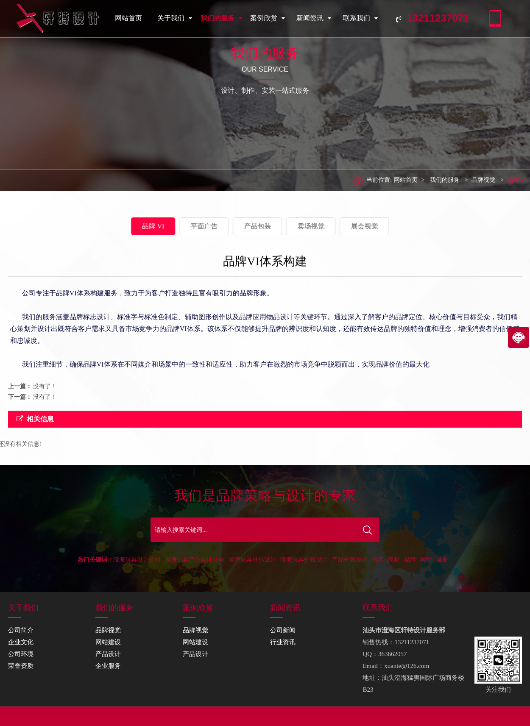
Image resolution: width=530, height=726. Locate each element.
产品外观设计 (350, 559)
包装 (378, 559)
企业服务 (108, 665)
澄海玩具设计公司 (137, 559)
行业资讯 (283, 642)
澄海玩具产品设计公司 (194, 559)
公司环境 (20, 654)
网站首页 (128, 18)
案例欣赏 (267, 18)
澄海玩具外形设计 (252, 559)
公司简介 (20, 630)
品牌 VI (503, 180)
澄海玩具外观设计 (304, 559)
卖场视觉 (270, 226)
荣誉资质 (20, 665)
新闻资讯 (313, 18)
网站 (426, 559)
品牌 (410, 559)
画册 (442, 559)
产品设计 (108, 654)
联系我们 (360, 18)
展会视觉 (324, 226)
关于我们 (174, 18)
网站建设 (108, 642)
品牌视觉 (470, 180)
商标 (394, 559)
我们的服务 (221, 18)
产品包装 (217, 226)
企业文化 (20, 642)
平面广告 (163, 226)
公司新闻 (283, 630)
